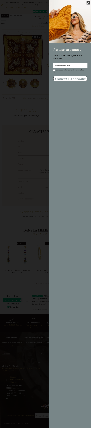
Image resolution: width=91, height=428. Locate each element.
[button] (88, 2)
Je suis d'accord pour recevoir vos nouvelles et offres (68, 70)
